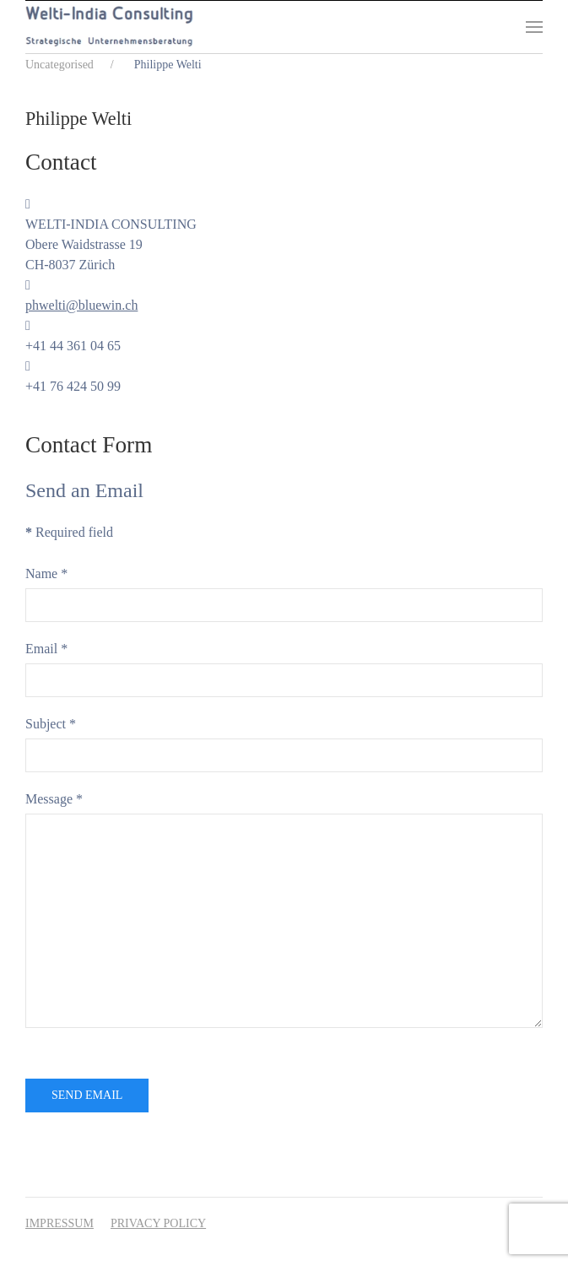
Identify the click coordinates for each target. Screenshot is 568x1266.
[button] (534, 27)
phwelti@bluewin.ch (81, 305)
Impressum (59, 1223)
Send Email (86, 1095)
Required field (69, 532)
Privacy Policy (158, 1223)
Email (46, 648)
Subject (50, 724)
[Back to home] (109, 27)
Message (54, 799)
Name (46, 573)
